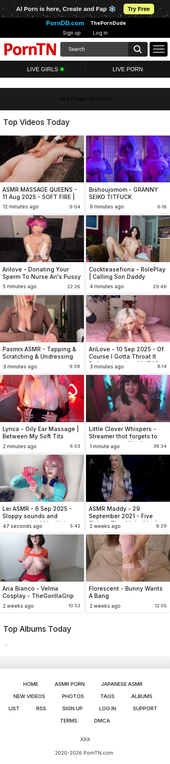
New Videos (29, 696)
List (14, 708)
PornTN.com (98, 753)
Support (145, 708)
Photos (73, 696)
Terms (68, 720)
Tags (107, 696)
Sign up (72, 33)
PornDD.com (65, 23)
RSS (41, 708)
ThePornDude (108, 23)
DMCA (102, 720)
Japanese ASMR (122, 684)
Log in (100, 33)
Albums (141, 696)
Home (30, 684)
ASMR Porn (70, 684)
